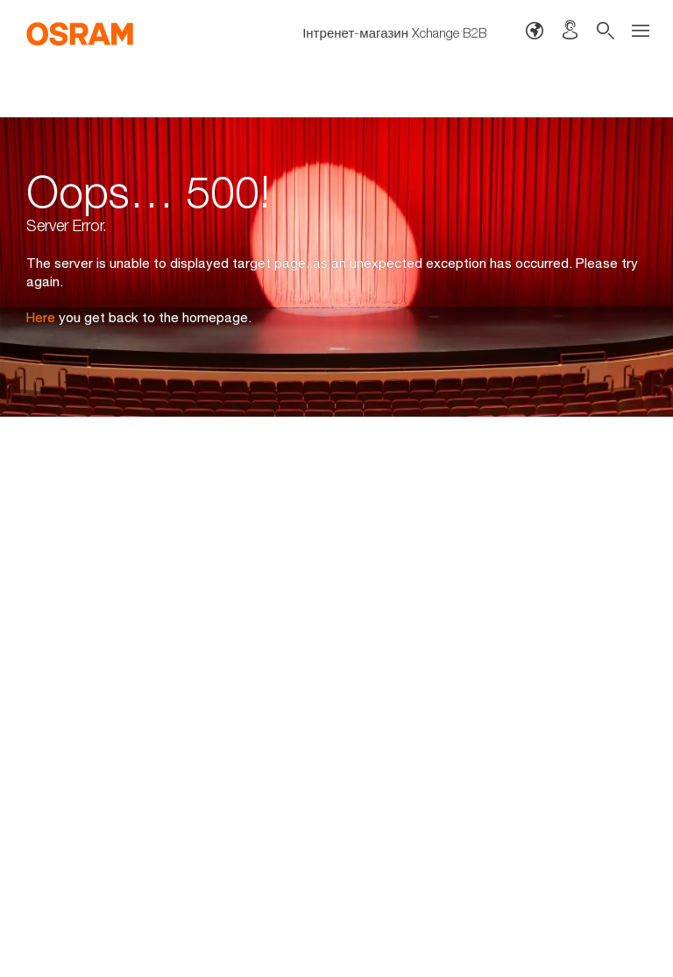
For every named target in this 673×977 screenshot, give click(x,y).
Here (40, 317)
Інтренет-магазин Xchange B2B (394, 32)
